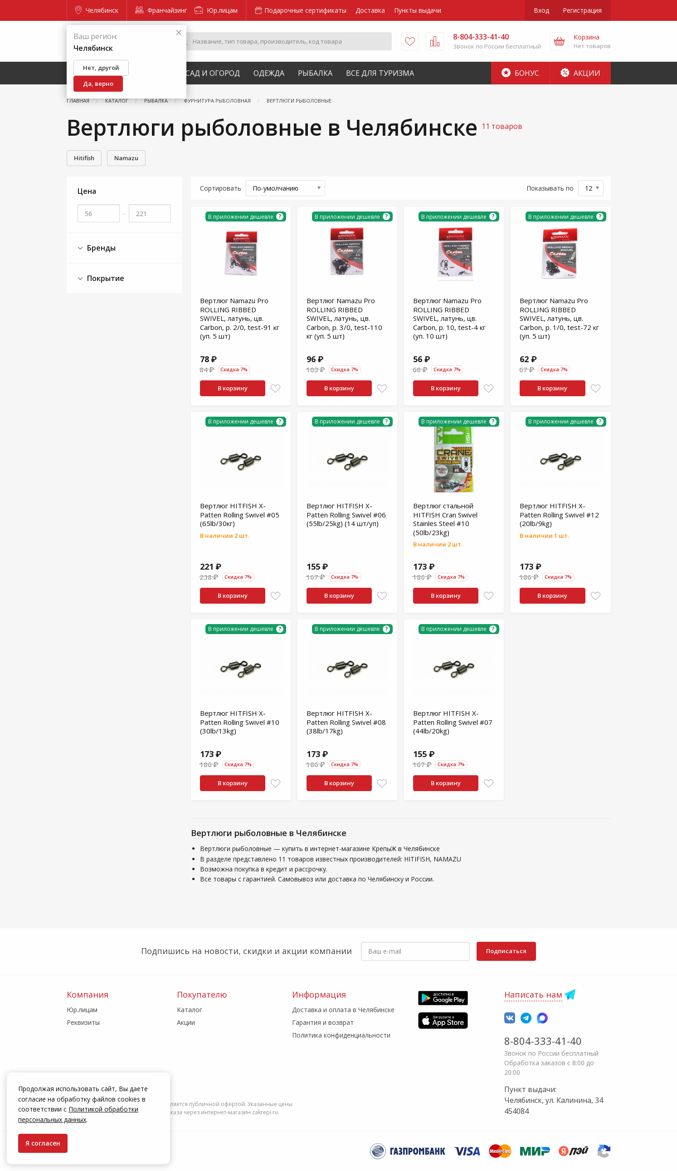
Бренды (97, 248)
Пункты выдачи (417, 10)
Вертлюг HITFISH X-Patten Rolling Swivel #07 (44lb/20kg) (452, 722)
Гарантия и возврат (323, 1022)
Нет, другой (101, 68)
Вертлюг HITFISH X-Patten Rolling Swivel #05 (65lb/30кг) (239, 514)
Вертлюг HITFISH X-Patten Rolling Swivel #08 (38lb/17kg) (346, 722)
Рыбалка (315, 73)
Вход (541, 10)
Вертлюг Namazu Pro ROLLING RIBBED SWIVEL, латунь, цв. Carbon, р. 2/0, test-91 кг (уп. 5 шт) (239, 318)
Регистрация (582, 10)
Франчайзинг (161, 10)
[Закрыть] (178, 33)
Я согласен (42, 1143)
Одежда (268, 73)
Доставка (370, 10)
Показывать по (550, 188)
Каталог (189, 1009)
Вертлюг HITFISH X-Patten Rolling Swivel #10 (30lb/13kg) (239, 722)
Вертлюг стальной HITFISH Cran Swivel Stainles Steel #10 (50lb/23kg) (445, 519)
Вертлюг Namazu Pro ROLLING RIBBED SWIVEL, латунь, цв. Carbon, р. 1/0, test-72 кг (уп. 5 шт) (559, 318)
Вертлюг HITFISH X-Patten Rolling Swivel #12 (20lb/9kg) (559, 514)
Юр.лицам (216, 10)
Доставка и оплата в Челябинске (343, 1009)
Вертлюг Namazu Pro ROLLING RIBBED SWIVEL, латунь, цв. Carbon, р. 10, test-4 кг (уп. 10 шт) (449, 318)
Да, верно (98, 83)
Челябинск (96, 10)
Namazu (126, 158)
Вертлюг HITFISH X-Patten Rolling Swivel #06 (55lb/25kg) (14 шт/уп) (346, 514)
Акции (580, 73)
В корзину (233, 388)
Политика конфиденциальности (341, 1035)
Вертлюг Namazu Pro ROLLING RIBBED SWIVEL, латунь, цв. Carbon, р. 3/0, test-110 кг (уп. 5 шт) (344, 318)
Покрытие (101, 278)
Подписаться (506, 951)
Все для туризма (380, 73)
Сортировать (220, 188)
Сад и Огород (212, 73)
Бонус (520, 73)
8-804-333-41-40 (543, 1041)
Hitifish (84, 158)
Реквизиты (83, 1022)
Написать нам (533, 994)
